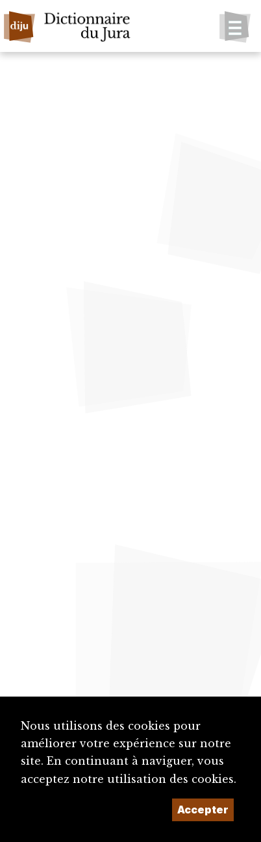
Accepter (203, 809)
